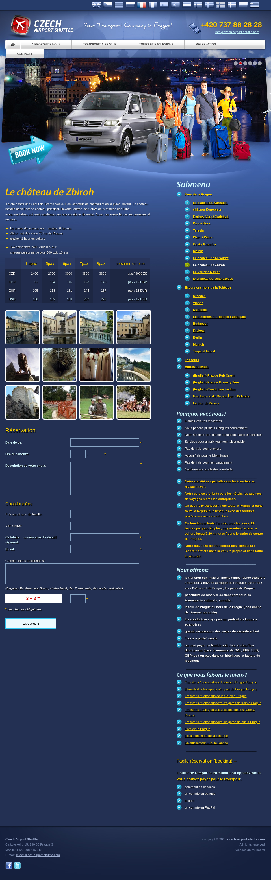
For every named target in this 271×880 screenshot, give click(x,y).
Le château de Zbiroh (209, 265)
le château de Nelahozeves (213, 278)
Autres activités (196, 366)
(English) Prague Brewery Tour (216, 382)
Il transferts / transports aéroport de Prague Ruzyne (221, 689)
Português (175, 5)
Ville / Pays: (13, 525)
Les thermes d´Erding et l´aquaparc (219, 316)
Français (141, 5)
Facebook (8, 865)
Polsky (243, 5)
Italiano (152, 5)
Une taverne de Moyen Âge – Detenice (221, 396)
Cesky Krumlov (204, 244)
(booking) (223, 761)
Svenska (209, 5)
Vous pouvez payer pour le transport (208, 779)
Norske (198, 5)
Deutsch (118, 5)
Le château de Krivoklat (211, 258)
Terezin (198, 230)
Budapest (200, 323)
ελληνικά (254, 5)
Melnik (198, 251)
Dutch (186, 5)
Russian (130, 5)
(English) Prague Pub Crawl (214, 375)
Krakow (198, 330)
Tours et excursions (156, 44)
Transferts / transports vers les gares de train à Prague (223, 703)
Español (164, 5)
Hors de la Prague (198, 194)
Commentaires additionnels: (25, 560)
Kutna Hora (201, 223)
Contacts (24, 53)
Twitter (17, 865)
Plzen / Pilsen (203, 237)
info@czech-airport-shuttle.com (237, 32)
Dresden (199, 296)
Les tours (192, 360)
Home (13, 44)
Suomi (220, 5)
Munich (198, 344)
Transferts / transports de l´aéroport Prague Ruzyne (221, 682)
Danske (232, 5)
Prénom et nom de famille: (23, 514)
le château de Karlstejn (210, 202)
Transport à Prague (100, 44)
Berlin (197, 337)
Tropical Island (204, 351)
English (96, 5)
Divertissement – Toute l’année (206, 742)
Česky (107, 5)
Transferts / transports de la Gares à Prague (215, 696)
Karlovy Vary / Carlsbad (210, 216)
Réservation (206, 44)
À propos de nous (46, 44)
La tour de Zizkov (206, 403)
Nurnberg (200, 309)
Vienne (198, 303)
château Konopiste (207, 209)
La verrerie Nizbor (206, 272)
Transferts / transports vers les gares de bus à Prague (222, 722)
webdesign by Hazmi (250, 849)
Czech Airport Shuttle (41, 25)
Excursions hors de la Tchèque (208, 287)
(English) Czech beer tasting (214, 389)
